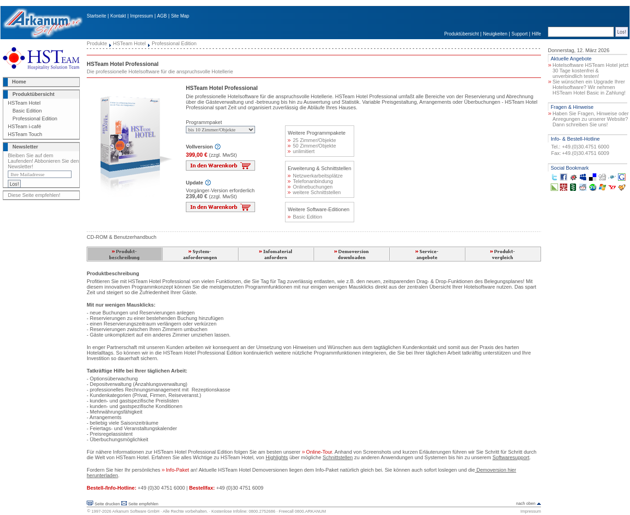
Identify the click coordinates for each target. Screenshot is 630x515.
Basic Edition (27, 110)
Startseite (96, 15)
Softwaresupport (511, 457)
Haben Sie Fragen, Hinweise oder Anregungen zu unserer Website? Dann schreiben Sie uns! (591, 119)
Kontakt (118, 15)
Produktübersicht (461, 33)
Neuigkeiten (495, 33)
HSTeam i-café (24, 126)
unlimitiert (301, 151)
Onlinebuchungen (310, 186)
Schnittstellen (338, 457)
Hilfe (536, 33)
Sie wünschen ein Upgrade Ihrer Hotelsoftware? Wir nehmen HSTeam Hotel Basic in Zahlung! (589, 87)
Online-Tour (317, 452)
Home (19, 81)
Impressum (141, 15)
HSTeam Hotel (24, 103)
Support (519, 33)
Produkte (97, 43)
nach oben (525, 503)
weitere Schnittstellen (314, 192)
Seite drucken (107, 504)
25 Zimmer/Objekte (312, 140)
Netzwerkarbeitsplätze (315, 175)
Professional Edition (34, 118)
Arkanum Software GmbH (136, 511)
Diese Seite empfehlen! (34, 195)
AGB (162, 15)
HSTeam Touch (25, 134)
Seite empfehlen (143, 504)
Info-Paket (176, 470)
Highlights (277, 457)
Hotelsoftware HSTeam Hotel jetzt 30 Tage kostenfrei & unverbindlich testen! (590, 70)
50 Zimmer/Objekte (312, 145)
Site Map (180, 15)
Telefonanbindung (310, 181)
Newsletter (25, 146)
